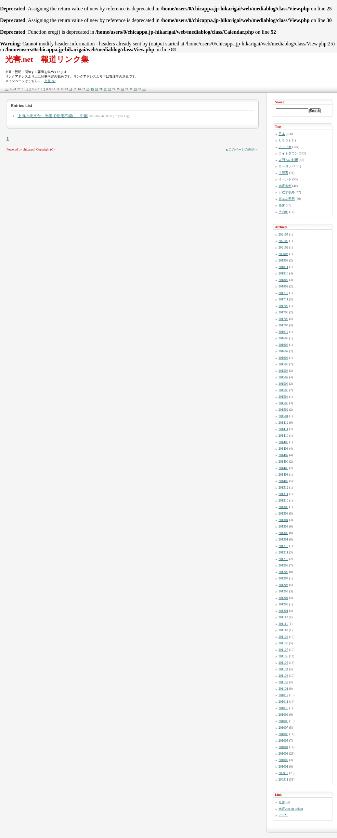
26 (122, 89)
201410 (283, 435)
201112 (283, 617)
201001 (283, 766)
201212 (283, 546)
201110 (283, 630)
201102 (283, 682)
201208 (283, 572)
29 (135, 89)
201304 (283, 520)
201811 (283, 267)
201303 (283, 526)
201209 (283, 565)
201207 (283, 578)
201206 (283, 585)
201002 (283, 760)
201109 (283, 636)
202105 (283, 234)
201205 (283, 591)
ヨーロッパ (287, 166)
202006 (283, 254)
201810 (283, 273)
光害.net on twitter (291, 808)
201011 (283, 701)
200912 (283, 773)
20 (96, 89)
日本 (282, 134)
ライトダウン (288, 153)
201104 (283, 669)
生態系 (283, 173)
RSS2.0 (283, 815)
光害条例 (285, 186)
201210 (283, 559)
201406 (283, 461)
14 (70, 89)
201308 (283, 513)
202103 (283, 241)
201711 (283, 299)
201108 (283, 643)
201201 (283, 611)
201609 (283, 338)
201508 (283, 370)
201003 (283, 753)
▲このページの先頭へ (241, 149)
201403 (283, 474)
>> (144, 89)
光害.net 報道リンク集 (47, 59)
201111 (283, 623)
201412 (283, 422)
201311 (283, 494)
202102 (283, 247)
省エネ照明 (287, 198)
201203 (283, 604)
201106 (283, 656)
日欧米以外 (287, 192)
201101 (283, 688)
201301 (283, 539)
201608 (283, 344)
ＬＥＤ (283, 140)
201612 (283, 332)
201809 (283, 280)
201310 (283, 500)
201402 (283, 481)
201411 (283, 429)
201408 (283, 448)
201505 (283, 390)
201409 (283, 442)
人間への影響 (288, 160)
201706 (283, 312)
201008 (283, 721)
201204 (283, 598)
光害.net (50, 81)
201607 (283, 351)
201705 (283, 319)
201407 (283, 455)
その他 (283, 211)
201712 (283, 293)
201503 (283, 403)
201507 (283, 377)
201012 (283, 695)
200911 (283, 779)
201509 (283, 364)
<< (6, 89)
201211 (283, 552)
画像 (282, 205)
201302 (283, 533)
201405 (283, 468)
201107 (283, 649)
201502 (283, 409)
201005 (283, 740)
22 (105, 89)
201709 (283, 306)
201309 (283, 507)
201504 (283, 396)
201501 (283, 416)
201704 (283, 325)
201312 (283, 487)
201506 (283, 383)
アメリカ (285, 147)
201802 (283, 286)
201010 (283, 708)
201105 (283, 662)
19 (92, 89)
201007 (283, 727)
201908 (283, 260)
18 (87, 89)
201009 (283, 714)
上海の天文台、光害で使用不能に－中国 (53, 116)
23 (109, 89)
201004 (283, 747)
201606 (283, 357)
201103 (283, 675)
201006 (283, 734)
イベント (285, 179)
